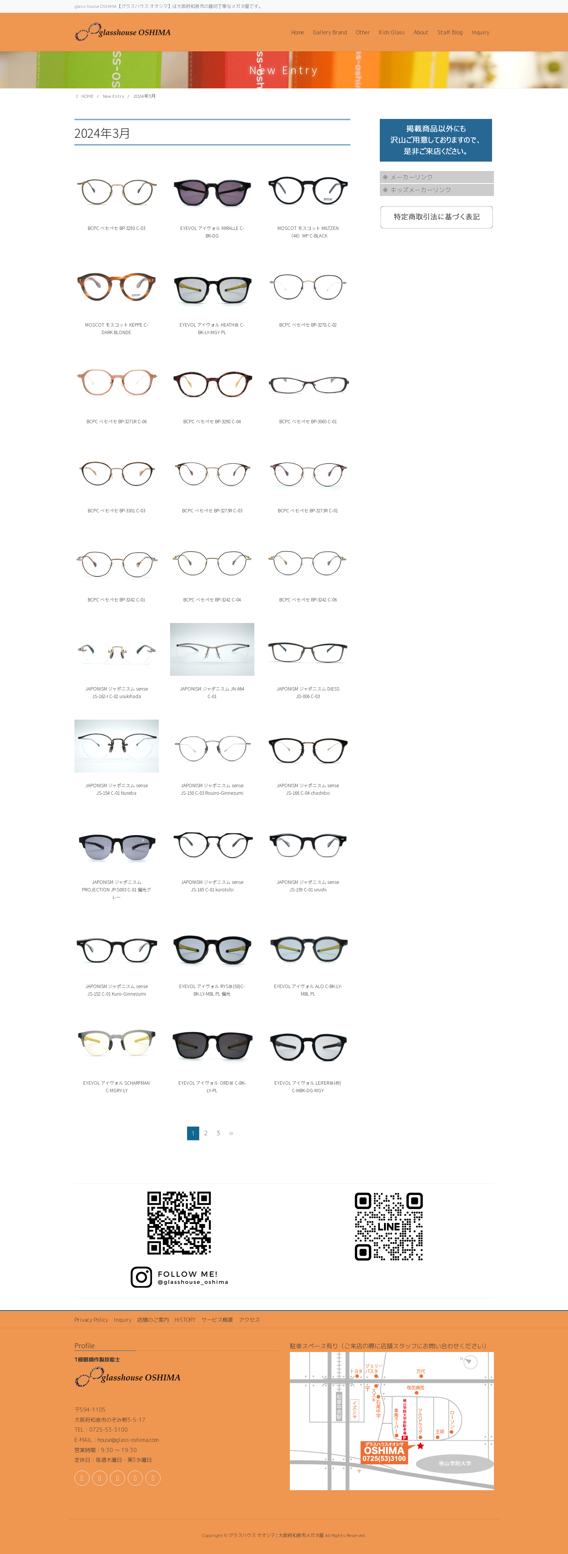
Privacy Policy (91, 1319)
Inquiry (123, 1319)
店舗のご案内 (153, 1319)
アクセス (249, 1319)
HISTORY (185, 1319)
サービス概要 (217, 1319)
